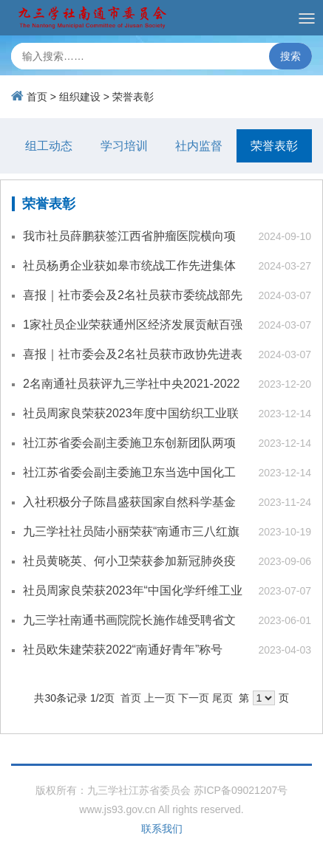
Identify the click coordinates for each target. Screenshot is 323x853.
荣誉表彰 (133, 97)
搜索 (290, 56)
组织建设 (80, 97)
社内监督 (198, 146)
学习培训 (124, 146)
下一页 (193, 698)
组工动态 (48, 146)
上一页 (159, 698)
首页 (37, 97)
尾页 (222, 698)
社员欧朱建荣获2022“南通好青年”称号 (122, 649)
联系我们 (162, 829)
